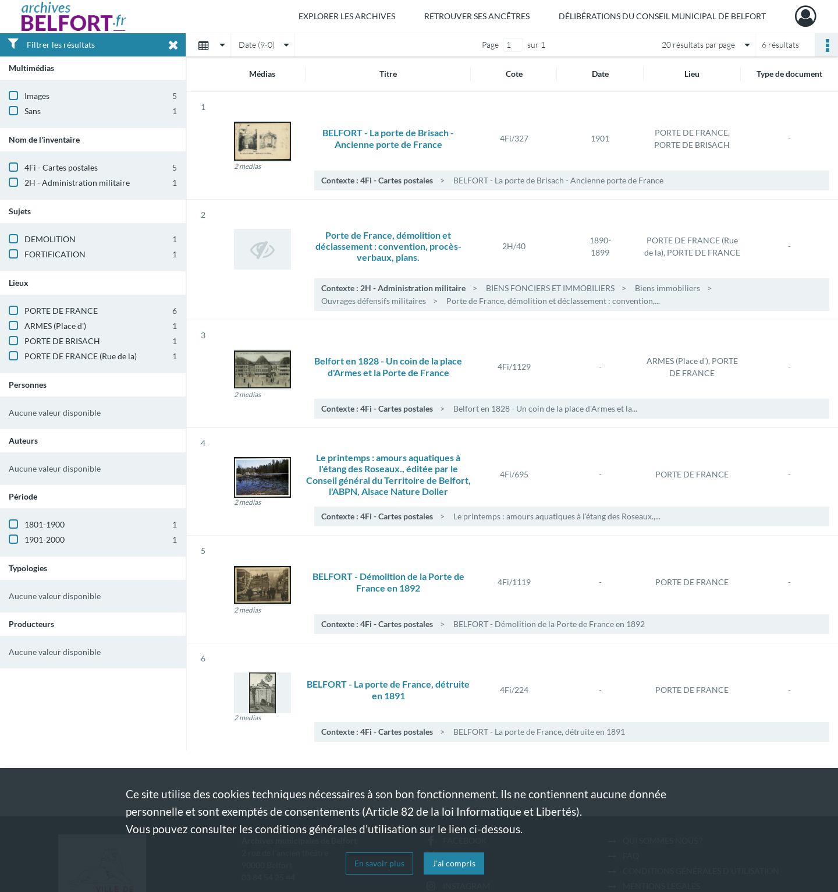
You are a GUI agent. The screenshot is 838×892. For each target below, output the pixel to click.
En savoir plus (379, 863)
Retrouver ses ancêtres (477, 16)
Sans (32, 111)
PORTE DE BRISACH (62, 341)
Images (36, 96)
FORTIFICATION (55, 254)
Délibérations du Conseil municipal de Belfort (662, 16)
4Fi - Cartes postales (61, 167)
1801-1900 (44, 524)
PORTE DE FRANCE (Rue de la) (80, 356)
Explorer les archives (347, 16)
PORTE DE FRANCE (61, 311)
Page (490, 44)
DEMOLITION (50, 239)
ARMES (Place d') (55, 326)
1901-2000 (44, 539)
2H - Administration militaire (77, 182)
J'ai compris (453, 863)
